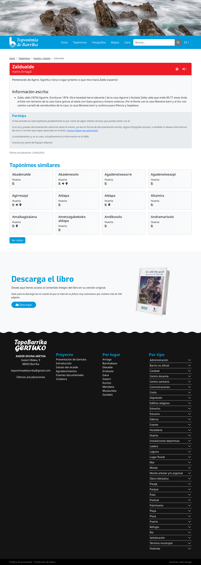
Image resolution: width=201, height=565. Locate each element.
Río (152, 532)
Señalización (157, 538)
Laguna (154, 451)
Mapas (115, 42)
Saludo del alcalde (67, 367)
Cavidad (155, 371)
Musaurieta (109, 391)
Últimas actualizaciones (30, 377)
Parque (154, 489)
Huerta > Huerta (41, 58)
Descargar (24, 305)
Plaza (153, 516)
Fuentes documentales (70, 375)
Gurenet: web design (180, 562)
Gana (106, 375)
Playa (153, 511)
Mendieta (108, 387)
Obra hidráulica (159, 478)
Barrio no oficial (159, 365)
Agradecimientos (66, 371)
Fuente (154, 424)
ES (185, 42)
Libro (127, 42)
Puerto (154, 521)
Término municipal (161, 543)
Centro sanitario (159, 381)
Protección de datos (44, 562)
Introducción (64, 363)
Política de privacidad (20, 562)
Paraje (153, 484)
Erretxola (108, 371)
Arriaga (107, 359)
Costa (153, 392)
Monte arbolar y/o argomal (166, 473)
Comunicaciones (160, 387)
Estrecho (155, 408)
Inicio (64, 42)
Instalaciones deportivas (165, 441)
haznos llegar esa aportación (82, 130)
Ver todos (17, 240)
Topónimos (80, 42)
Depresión (156, 398)
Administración (159, 360)
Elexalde (108, 367)
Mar (152, 462)
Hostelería (156, 430)
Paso (153, 494)
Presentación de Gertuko (71, 359)
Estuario (155, 414)
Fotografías (99, 42)
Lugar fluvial (157, 457)
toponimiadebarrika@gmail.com (31, 370)
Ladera (154, 446)
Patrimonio (156, 505)
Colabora (61, 379)
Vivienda (155, 548)
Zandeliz (108, 394)
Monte (154, 468)
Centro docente (159, 376)
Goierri (107, 379)
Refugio (154, 527)
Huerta (154, 435)
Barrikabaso (110, 363)
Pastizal (154, 500)
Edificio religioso (160, 403)
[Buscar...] (154, 42)
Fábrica (154, 419)
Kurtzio (107, 383)
